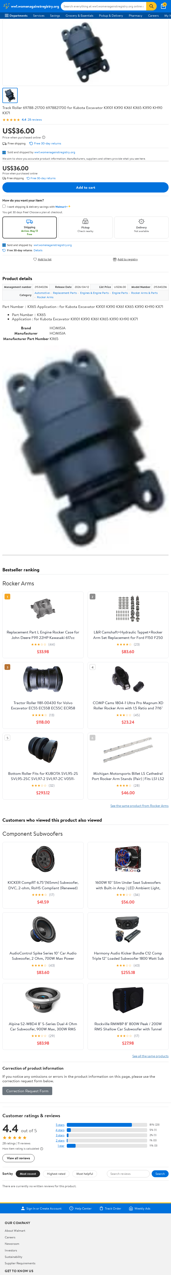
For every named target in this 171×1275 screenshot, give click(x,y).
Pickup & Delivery (111, 15)
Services (38, 15)
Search (160, 1173)
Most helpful (84, 1173)
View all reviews (18, 1158)
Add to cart (85, 187)
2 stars (60, 1140)
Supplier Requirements (20, 1263)
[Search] (151, 6)
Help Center (80, 1208)
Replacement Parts (65, 293)
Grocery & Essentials (79, 15)
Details (38, 250)
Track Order (110, 1208)
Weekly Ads (139, 1208)
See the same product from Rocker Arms (139, 805)
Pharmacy (135, 15)
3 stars (60, 1135)
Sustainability (13, 1257)
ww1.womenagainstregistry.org (54, 152)
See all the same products (150, 1056)
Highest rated (56, 1173)
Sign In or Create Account (41, 1208)
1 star (61, 1145)
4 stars (60, 1130)
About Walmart (15, 1230)
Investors (11, 1250)
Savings (55, 15)
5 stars (60, 1125)
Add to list (42, 259)
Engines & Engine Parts (94, 293)
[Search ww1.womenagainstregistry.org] (103, 6)
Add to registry (125, 259)
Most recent (28, 1173)
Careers (153, 15)
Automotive (42, 293)
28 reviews (35, 119)
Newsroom (12, 1243)
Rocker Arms (45, 297)
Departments (16, 15)
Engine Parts (120, 293)
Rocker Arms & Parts (144, 293)
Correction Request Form (27, 1090)
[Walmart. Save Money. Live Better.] (31, 6)
